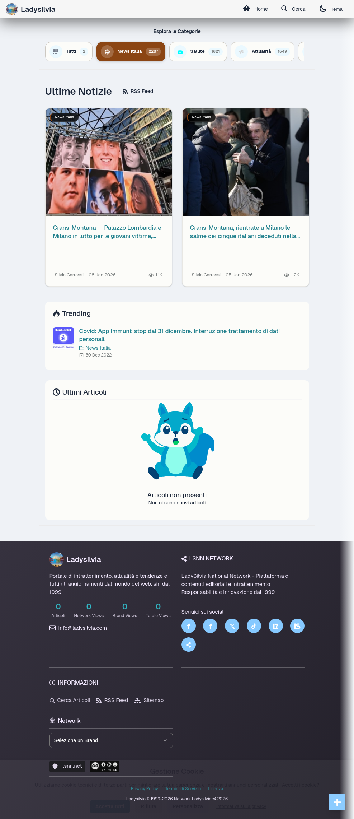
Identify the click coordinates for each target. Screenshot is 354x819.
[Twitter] (232, 626)
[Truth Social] (188, 644)
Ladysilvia (75, 559)
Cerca (293, 9)
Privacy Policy (144, 789)
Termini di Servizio (183, 789)
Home (255, 9)
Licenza (215, 789)
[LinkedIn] (276, 626)
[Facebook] (188, 626)
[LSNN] (297, 626)
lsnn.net (67, 765)
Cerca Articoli (69, 700)
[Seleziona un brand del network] (111, 740)
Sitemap (149, 700)
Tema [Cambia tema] (331, 9)
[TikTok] (254, 626)
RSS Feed (138, 91)
